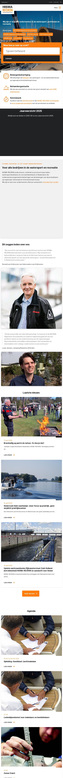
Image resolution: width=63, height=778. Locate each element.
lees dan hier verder (50, 182)
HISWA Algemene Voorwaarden (14, 34)
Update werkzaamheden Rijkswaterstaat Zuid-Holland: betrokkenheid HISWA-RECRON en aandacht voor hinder (28, 569)
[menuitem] (55, 7)
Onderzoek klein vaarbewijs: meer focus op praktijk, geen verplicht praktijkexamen (29, 507)
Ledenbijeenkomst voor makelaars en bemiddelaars (26, 717)
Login (50, 2)
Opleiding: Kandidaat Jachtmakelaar (20, 661)
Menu (57, 7)
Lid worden (18, 38)
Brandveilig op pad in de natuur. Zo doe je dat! (24, 443)
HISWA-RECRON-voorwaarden (48, 101)
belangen (26, 78)
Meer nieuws (30, 593)
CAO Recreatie (32, 34)
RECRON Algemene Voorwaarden (25, 30)
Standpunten (28, 38)
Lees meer (9, 455)
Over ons (56, 2)
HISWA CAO (8, 38)
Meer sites (4, 2)
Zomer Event (9, 773)
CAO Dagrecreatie (46, 34)
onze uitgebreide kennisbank (22, 103)
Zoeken (8, 58)
